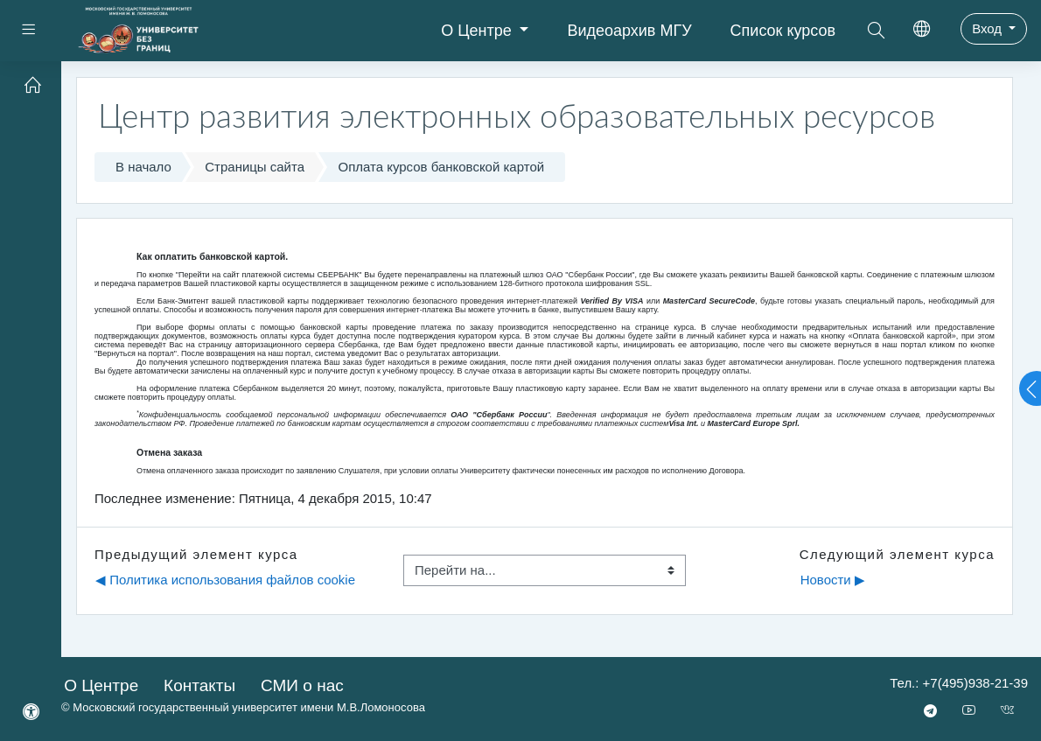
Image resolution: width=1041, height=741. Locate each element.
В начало (143, 166)
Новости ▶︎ (832, 579)
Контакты (199, 685)
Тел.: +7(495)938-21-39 (959, 682)
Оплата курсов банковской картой (442, 166)
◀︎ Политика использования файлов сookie (225, 579)
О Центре (478, 30)
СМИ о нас (302, 685)
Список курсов (783, 30)
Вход (988, 28)
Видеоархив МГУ (629, 30)
